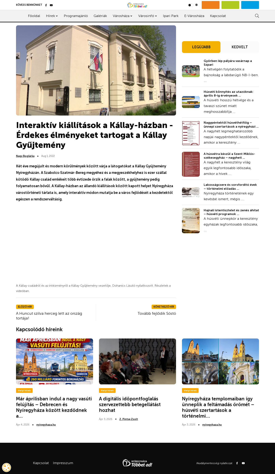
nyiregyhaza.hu (46, 424)
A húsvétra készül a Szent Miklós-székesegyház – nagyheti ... (229, 155)
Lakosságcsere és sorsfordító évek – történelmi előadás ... (230, 186)
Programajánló (76, 16)
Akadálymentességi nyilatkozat (214, 463)
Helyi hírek (24, 390)
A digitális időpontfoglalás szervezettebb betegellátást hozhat (130, 404)
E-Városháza (194, 16)
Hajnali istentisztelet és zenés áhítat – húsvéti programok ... (231, 212)
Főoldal (34, 16)
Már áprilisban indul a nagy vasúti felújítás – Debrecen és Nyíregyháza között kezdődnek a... (54, 407)
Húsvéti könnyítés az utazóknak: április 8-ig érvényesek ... (228, 93)
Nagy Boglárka (25, 156)
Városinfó (146, 16)
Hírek (50, 16)
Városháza (121, 16)
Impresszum (63, 463)
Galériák (100, 16)
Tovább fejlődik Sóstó (157, 313)
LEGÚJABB (201, 47)
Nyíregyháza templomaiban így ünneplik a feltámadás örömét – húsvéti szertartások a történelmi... (218, 407)
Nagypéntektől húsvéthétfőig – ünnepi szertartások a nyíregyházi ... (231, 124)
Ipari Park (170, 16)
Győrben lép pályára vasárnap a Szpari (228, 62)
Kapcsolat (218, 16)
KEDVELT (240, 47)
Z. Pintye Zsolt (128, 419)
